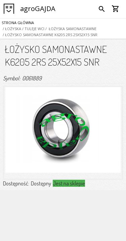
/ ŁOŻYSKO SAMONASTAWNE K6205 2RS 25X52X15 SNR (49, 34)
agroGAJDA (37, 8)
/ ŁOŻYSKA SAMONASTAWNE (70, 28)
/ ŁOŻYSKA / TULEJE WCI (23, 28)
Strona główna (18, 22)
